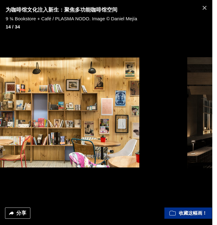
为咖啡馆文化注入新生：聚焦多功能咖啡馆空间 (61, 10)
